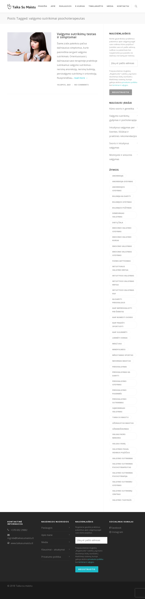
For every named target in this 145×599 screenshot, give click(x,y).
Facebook (115, 527)
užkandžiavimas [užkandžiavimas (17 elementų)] (120, 429)
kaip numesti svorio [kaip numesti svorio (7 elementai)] (122, 317)
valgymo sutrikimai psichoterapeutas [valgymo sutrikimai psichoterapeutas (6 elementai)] (122, 465)
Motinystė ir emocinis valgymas (120, 157)
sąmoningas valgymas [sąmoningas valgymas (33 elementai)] (118, 410)
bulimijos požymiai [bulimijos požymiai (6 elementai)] (122, 208)
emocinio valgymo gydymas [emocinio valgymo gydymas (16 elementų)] (121, 230)
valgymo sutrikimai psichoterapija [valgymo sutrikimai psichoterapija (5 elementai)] (122, 475)
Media (110, 6)
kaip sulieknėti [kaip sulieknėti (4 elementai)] (119, 332)
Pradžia (42, 6)
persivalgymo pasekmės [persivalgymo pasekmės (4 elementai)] (119, 392)
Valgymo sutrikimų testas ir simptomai (76, 35)
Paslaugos (65, 6)
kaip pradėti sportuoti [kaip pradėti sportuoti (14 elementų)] (118, 325)
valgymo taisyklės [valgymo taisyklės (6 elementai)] (122, 500)
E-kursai (80, 6)
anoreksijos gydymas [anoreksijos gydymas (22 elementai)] (118, 189)
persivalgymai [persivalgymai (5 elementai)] (119, 366)
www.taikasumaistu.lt (22, 543)
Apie (53, 6)
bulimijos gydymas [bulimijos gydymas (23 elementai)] (122, 202)
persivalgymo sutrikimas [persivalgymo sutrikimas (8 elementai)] (119, 401)
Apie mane (47, 535)
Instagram (116, 532)
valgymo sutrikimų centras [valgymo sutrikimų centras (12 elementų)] (122, 493)
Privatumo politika (51, 556)
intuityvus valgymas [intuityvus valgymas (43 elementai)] (123, 275)
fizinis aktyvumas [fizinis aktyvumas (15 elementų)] (121, 261)
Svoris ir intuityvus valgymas (119, 145)
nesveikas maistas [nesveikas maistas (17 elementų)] (121, 361)
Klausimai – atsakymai (53, 549)
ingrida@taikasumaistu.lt (20, 538)
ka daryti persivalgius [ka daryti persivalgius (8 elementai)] (118, 301)
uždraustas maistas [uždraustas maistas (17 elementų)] (123, 423)
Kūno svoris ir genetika (121, 108)
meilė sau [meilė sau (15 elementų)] (117, 343)
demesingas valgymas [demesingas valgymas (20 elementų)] (118, 215)
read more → (81, 77)
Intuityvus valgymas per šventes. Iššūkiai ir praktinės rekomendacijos (123, 132)
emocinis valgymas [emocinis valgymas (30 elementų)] (122, 246)
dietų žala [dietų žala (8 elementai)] (117, 222)
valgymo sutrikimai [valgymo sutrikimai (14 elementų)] (122, 458)
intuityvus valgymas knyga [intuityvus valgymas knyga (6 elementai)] (123, 283)
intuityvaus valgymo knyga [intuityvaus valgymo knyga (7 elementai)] (120, 268)
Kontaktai (123, 6)
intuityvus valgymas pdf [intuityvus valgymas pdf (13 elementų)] (123, 292)
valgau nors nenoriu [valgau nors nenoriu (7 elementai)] (118, 436)
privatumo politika (129, 82)
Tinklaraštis (96, 6)
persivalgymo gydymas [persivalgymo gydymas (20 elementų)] (119, 383)
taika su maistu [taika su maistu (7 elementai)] (120, 417)
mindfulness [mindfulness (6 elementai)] (118, 349)
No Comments (81, 84)
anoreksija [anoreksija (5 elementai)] (117, 176)
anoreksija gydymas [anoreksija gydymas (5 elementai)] (122, 181)
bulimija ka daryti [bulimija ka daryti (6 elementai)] (121, 196)
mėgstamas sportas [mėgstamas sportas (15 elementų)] (122, 355)
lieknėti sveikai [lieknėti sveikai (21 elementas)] (119, 338)
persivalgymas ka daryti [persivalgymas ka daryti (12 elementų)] (121, 374)
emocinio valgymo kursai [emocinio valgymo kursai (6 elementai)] (121, 239)
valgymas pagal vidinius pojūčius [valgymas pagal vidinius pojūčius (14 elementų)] (121, 451)
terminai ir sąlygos (120, 85)
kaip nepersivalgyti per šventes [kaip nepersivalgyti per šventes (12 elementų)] (122, 310)
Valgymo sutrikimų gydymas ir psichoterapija (123, 118)
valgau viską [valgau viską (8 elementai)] (118, 443)
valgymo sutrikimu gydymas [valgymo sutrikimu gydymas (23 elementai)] (122, 483)
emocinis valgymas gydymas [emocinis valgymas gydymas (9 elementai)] (122, 253)
